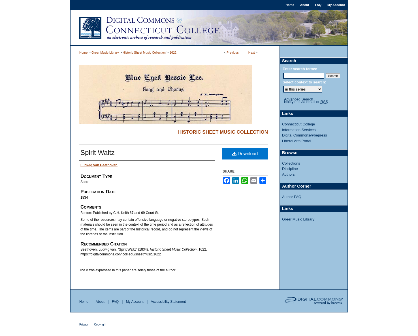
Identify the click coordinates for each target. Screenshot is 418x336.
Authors (288, 174)
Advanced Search (298, 99)
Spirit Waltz (97, 152)
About (100, 302)
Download (245, 153)
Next (251, 52)
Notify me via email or (306, 102)
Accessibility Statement (168, 302)
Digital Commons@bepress (304, 135)
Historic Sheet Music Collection (144, 52)
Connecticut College (298, 124)
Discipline (290, 169)
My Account (135, 302)
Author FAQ (291, 197)
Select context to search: (304, 82)
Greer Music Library (105, 52)
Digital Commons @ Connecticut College (209, 28)
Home (83, 52)
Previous (233, 52)
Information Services (299, 130)
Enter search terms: (300, 69)
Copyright (100, 324)
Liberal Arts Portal (296, 141)
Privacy (84, 324)
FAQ (115, 302)
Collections (291, 163)
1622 (173, 52)
